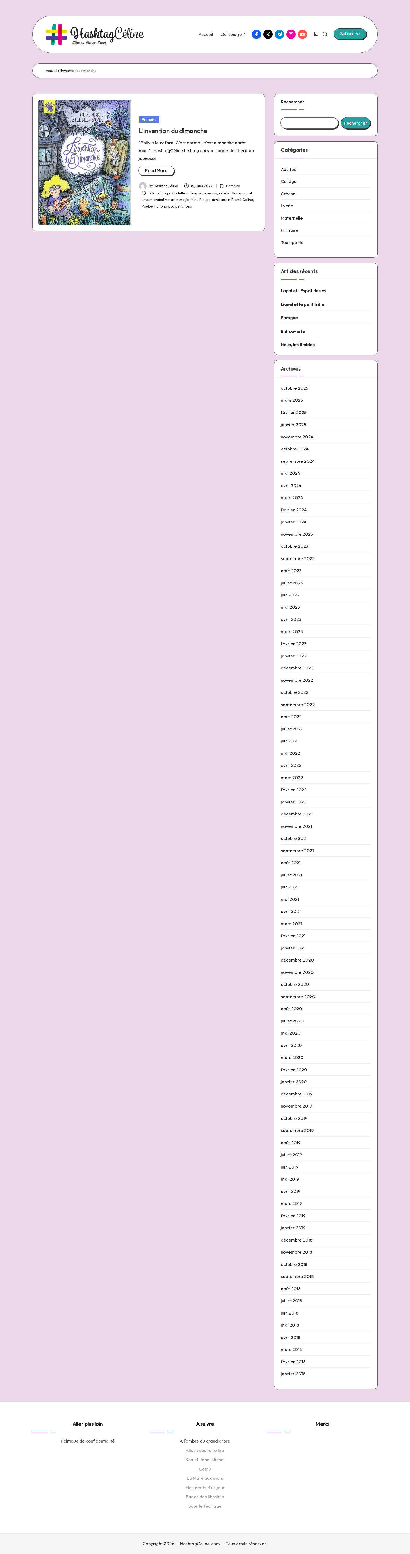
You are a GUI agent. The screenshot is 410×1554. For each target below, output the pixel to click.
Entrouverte (293, 331)
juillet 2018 (291, 1300)
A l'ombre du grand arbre (205, 1441)
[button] (350, 33)
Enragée (289, 317)
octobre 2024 (295, 448)
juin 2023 (290, 594)
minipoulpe (221, 199)
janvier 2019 (293, 1227)
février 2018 (293, 1361)
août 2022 (291, 716)
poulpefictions (180, 206)
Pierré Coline (242, 199)
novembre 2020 (297, 972)
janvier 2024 (293, 521)
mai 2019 (290, 1179)
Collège (289, 181)
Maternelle (292, 218)
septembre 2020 (298, 996)
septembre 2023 (298, 558)
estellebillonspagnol (235, 193)
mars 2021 (291, 923)
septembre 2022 (298, 704)
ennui (212, 193)
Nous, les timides (298, 344)
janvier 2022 (293, 801)
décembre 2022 (297, 667)
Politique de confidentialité (88, 1441)
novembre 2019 (296, 1106)
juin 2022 (290, 741)
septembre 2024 (298, 461)
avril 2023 (291, 619)
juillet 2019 (291, 1154)
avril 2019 (290, 1191)
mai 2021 (290, 899)
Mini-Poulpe (200, 199)
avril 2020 (291, 1045)
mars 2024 (292, 497)
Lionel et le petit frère (302, 304)
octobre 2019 (294, 1118)
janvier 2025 (293, 424)
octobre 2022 (295, 692)
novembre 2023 (297, 534)
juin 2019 (289, 1167)
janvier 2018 (293, 1373)
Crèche (288, 193)
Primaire (149, 119)
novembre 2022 (297, 680)
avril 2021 (290, 911)
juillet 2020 (292, 1021)
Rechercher (292, 101)
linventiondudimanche (160, 199)
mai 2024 (290, 473)
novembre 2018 (296, 1252)
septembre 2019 (297, 1130)
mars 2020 (292, 1057)
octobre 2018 (294, 1264)
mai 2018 (290, 1325)
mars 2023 (292, 631)
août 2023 (291, 570)
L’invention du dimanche (173, 131)
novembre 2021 (296, 826)
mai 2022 (290, 753)
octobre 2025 (294, 388)
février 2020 (294, 1069)
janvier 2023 (293, 655)
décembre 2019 (296, 1094)
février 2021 (293, 935)
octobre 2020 (295, 984)
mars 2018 (291, 1349)
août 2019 (291, 1142)
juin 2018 (289, 1313)
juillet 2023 (292, 582)
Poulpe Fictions (154, 206)
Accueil (51, 70)
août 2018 (291, 1288)
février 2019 (293, 1215)
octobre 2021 (294, 838)
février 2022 (294, 789)
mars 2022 (292, 777)
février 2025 (293, 412)
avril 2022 (291, 765)
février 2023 (293, 643)
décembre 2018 (296, 1240)
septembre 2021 (297, 850)
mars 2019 (291, 1203)
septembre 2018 (297, 1276)
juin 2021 (289, 887)
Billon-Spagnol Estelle (167, 193)
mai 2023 (290, 607)
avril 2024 (291, 485)
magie (184, 199)
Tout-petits (292, 242)
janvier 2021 (293, 948)
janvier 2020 (294, 1081)
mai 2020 (290, 1033)
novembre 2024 (297, 436)
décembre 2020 (297, 960)
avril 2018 (290, 1337)
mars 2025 (292, 400)
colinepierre (196, 193)
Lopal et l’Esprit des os (303, 290)
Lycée (287, 205)
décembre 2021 (296, 814)
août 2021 (291, 862)
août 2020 (291, 1008)
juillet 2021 (291, 874)
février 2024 (294, 509)
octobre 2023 (294, 546)
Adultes (288, 169)
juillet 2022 (292, 728)
